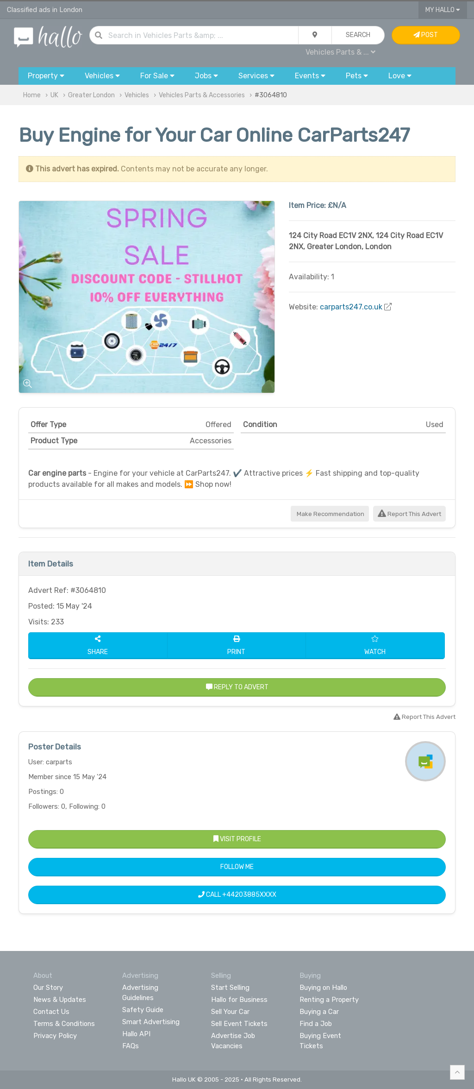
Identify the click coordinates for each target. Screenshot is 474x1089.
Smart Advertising (151, 1022)
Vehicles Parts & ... (340, 52)
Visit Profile (237, 839)
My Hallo (442, 10)
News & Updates (59, 999)
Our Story (48, 987)
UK (54, 95)
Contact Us (51, 1011)
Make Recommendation (329, 513)
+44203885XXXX (249, 895)
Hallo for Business (239, 999)
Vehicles (137, 95)
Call (237, 895)
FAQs (130, 1046)
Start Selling (230, 987)
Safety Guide (142, 1010)
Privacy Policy (55, 1036)
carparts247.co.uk (351, 306)
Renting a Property (329, 999)
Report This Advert (409, 513)
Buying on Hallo (323, 987)
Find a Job (315, 1024)
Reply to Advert (237, 687)
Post (425, 35)
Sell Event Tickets (239, 1024)
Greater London (91, 95)
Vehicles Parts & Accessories (202, 95)
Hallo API (136, 1034)
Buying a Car (319, 1011)
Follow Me (237, 867)
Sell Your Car (230, 1011)
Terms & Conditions (64, 1024)
